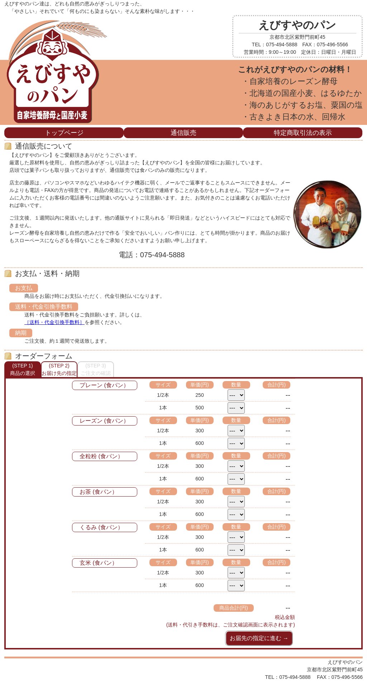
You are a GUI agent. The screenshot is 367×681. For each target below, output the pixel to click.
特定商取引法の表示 (303, 132)
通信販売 (183, 132)
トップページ (64, 132)
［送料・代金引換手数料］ (54, 322)
